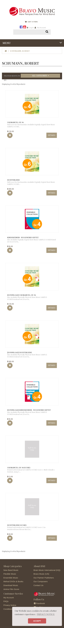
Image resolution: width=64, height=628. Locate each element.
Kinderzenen (23, 237)
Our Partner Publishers (44, 578)
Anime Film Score (11, 589)
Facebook (39, 603)
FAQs (5, 601)
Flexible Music (9, 574)
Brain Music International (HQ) (47, 570)
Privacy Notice (9, 605)
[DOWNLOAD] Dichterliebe (19, 352)
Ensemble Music (10, 578)
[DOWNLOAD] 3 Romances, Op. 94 (21, 295)
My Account (41, 27)
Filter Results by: (12, 78)
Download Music (10, 585)
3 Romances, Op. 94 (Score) (18, 468)
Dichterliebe (13, 180)
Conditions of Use (11, 609)
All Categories (40, 76)
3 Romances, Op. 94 (15, 122)
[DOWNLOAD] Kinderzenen (29, 410)
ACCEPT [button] (37, 621)
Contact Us (38, 585)
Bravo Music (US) (41, 574)
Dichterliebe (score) (17, 525)
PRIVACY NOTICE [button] (46, 614)
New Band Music (10, 570)
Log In (31, 27)
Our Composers (41, 581)
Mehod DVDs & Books (13, 581)
